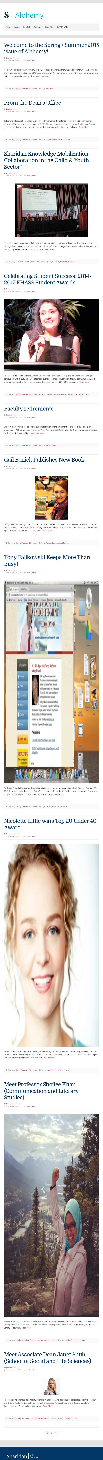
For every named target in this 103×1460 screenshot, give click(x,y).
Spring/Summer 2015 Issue (26, 88)
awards (64, 394)
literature (82, 1340)
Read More (44, 76)
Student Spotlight (45, 394)
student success (82, 394)
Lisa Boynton (31, 60)
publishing (64, 543)
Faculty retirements (29, 409)
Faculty (56, 262)
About (8, 27)
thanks (55, 445)
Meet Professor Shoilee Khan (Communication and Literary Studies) (41, 1091)
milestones (64, 1070)
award (48, 1070)
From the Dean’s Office (32, 103)
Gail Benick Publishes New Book (44, 460)
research (71, 262)
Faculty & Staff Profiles (25, 1340)
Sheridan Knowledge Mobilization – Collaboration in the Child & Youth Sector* (48, 160)
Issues (17, 27)
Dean (60, 139)
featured (63, 262)
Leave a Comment (13, 58)
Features (38, 27)
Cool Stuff (49, 27)
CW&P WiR (62, 27)
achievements (51, 139)
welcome (49, 88)
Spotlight (27, 27)
